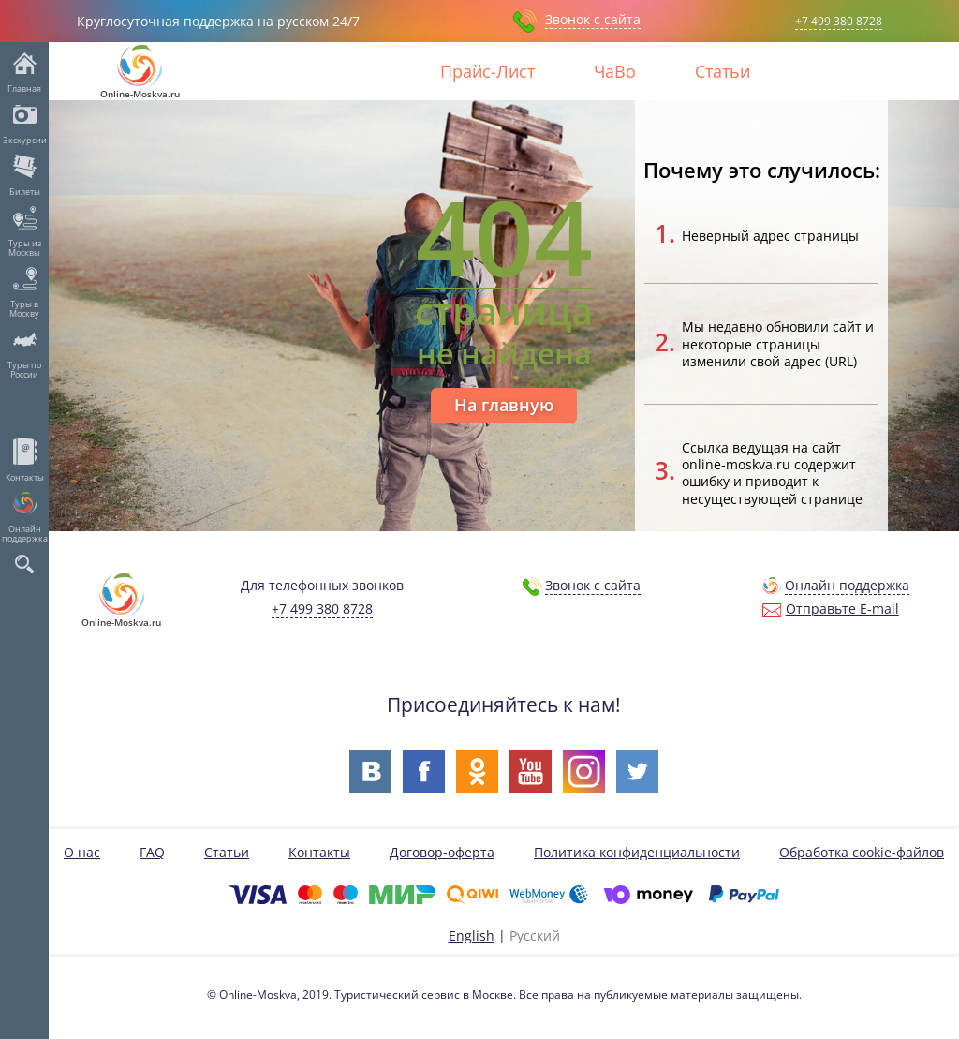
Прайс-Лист (487, 71)
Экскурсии (25, 139)
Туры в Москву (24, 308)
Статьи (722, 71)
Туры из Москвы (24, 247)
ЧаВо (615, 71)
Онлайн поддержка (25, 533)
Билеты (24, 191)
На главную (503, 404)
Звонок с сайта (593, 19)
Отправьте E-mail (842, 608)
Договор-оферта (442, 852)
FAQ (152, 852)
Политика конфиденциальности (637, 852)
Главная (24, 88)
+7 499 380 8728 (838, 21)
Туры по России (24, 369)
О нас (82, 852)
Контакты (25, 476)
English (471, 934)
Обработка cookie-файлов (861, 852)
